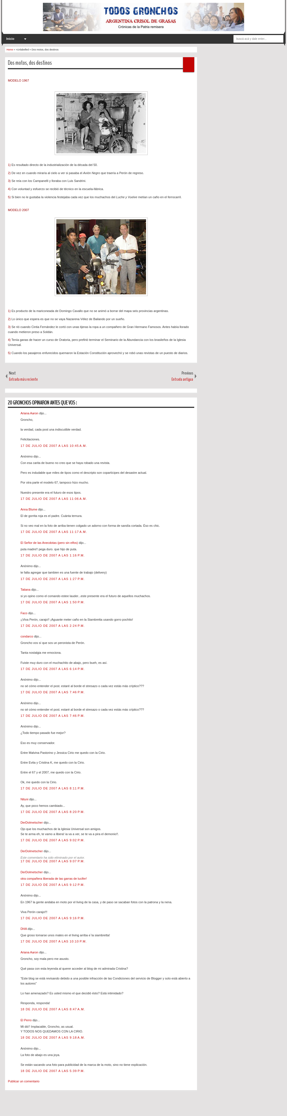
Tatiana (25, 589)
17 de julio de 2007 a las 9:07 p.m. (52, 861)
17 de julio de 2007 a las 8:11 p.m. (52, 788)
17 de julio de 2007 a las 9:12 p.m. (52, 884)
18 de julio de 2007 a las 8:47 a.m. (52, 1009)
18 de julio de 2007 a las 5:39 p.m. (52, 1071)
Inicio (10, 38)
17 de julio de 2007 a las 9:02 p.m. (52, 840)
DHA (24, 928)
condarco (27, 636)
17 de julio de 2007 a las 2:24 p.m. (52, 625)
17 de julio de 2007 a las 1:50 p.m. (52, 602)
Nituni (24, 799)
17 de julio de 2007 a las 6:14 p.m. (52, 669)
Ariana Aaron (29, 413)
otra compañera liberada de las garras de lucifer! (53, 878)
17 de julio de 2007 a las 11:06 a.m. (53, 498)
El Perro (26, 1020)
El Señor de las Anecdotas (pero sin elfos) (49, 542)
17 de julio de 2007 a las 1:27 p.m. (52, 579)
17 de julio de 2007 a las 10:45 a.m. (53, 445)
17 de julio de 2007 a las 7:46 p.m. (52, 692)
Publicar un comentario (24, 1081)
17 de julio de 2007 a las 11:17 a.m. (53, 531)
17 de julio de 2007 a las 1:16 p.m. (52, 555)
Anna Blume (29, 509)
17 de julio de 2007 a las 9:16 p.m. (52, 918)
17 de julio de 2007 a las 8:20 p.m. (52, 812)
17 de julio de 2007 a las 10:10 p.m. (53, 941)
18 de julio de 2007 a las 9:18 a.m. (52, 1037)
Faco (24, 613)
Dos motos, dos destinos (30, 63)
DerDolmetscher (32, 822)
